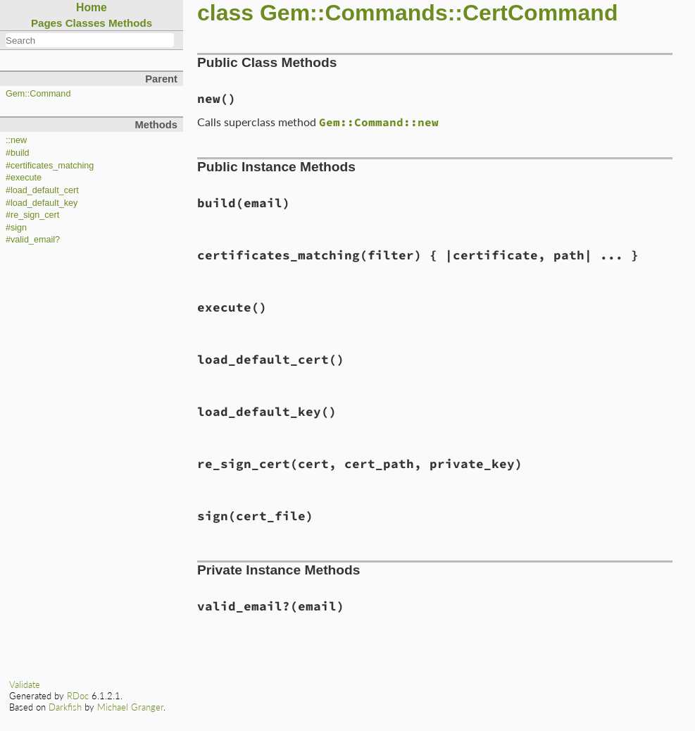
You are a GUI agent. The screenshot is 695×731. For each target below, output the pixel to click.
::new (16, 140)
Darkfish (65, 707)
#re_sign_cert (32, 215)
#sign (16, 228)
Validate (24, 684)
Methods (130, 23)
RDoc (78, 695)
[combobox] (90, 40)
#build (18, 153)
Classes (85, 23)
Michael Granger (130, 707)
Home (91, 7)
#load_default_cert (42, 190)
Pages (47, 23)
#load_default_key (41, 203)
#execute (24, 178)
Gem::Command (38, 94)
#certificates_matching (50, 166)
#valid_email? (33, 240)
